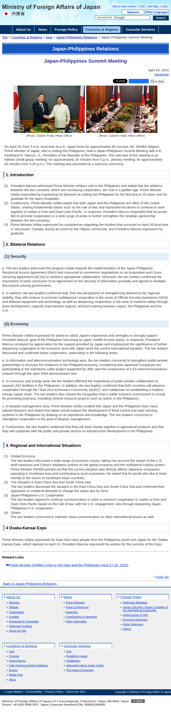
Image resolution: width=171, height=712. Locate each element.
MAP (139, 701)
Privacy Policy (54, 691)
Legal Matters (14, 691)
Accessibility (34, 691)
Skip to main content (124, 6)
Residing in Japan (76, 656)
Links (164, 6)
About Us (13, 597)
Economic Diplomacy (135, 619)
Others (127, 629)
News (67, 597)
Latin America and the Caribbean (28, 665)
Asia (49, 37)
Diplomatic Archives (20, 626)
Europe (13, 670)
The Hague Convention (80, 670)
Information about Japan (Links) (85, 665)
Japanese (133, 12)
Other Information (76, 621)
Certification (73, 661)
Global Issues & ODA (135, 615)
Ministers (14, 602)
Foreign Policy (131, 597)
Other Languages (157, 12)
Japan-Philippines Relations (76, 37)
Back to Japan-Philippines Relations (30, 584)
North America (17, 661)
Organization (16, 612)
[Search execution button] (161, 18)
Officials (13, 607)
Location (14, 617)
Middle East (16, 675)
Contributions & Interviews (81, 617)
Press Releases (75, 602)
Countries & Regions (26, 37)
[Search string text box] (122, 18)
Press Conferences (77, 607)
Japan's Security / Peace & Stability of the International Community (145, 609)
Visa (68, 651)
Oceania (14, 656)
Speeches (72, 612)
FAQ (142, 6)
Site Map (153, 6)
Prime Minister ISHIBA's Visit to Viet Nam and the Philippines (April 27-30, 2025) (69, 565)
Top (5, 37)
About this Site (17, 631)
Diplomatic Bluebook (135, 602)
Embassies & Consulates (24, 621)
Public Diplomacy (133, 624)
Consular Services (77, 646)
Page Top (162, 577)
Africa (12, 679)
